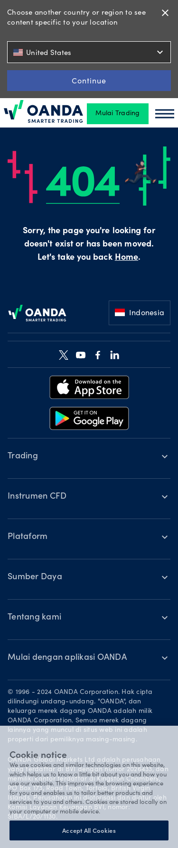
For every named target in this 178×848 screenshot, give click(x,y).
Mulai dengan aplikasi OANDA (67, 658)
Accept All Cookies (88, 830)
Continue (89, 80)
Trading (23, 456)
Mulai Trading (117, 113)
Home (126, 258)
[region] (89, 787)
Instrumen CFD (37, 496)
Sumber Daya (35, 577)
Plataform (27, 537)
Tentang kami (34, 617)
